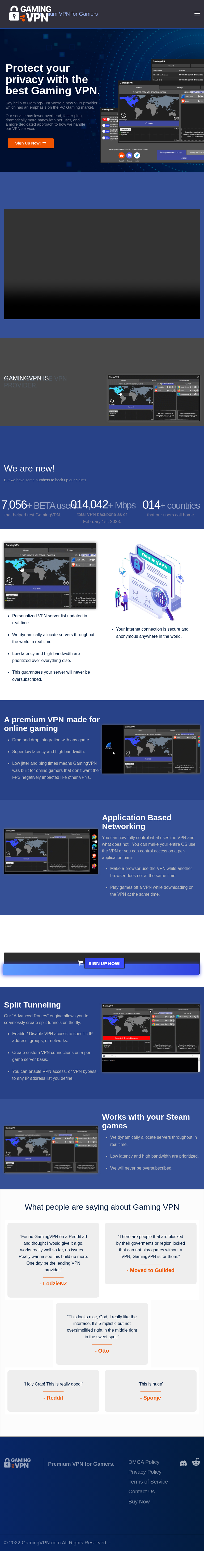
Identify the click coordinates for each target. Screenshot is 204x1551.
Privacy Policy (145, 1472)
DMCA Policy (144, 1462)
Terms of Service (148, 1482)
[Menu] (197, 13)
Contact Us (142, 1491)
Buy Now (139, 1502)
